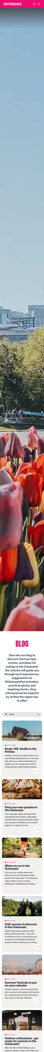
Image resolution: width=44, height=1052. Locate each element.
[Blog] (22, 731)
